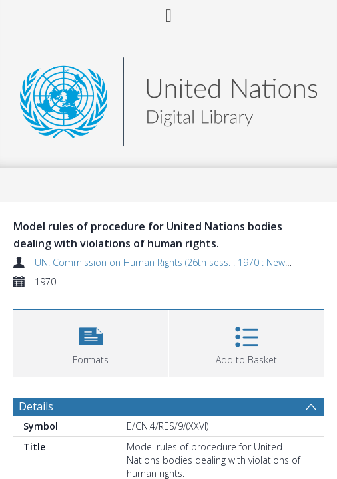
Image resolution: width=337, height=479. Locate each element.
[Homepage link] (168, 98)
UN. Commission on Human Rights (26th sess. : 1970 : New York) (171, 262)
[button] (90, 341)
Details (36, 406)
